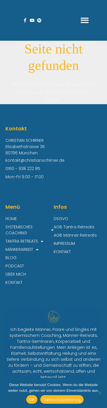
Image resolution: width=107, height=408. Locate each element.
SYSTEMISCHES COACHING (29, 230)
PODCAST (14, 266)
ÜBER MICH (15, 274)
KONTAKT (14, 282)
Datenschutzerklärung (61, 399)
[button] (85, 20)
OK (32, 399)
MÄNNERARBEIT (22, 250)
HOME (11, 219)
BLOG (11, 258)
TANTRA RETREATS (24, 241)
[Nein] (100, 393)
